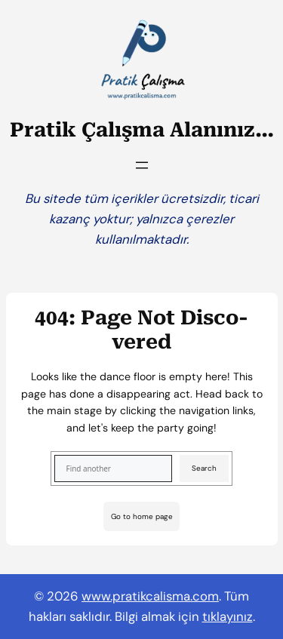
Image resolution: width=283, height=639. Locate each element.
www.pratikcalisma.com (150, 596)
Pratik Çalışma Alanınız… (142, 129)
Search (204, 468)
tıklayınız (227, 616)
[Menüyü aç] (142, 165)
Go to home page (142, 516)
